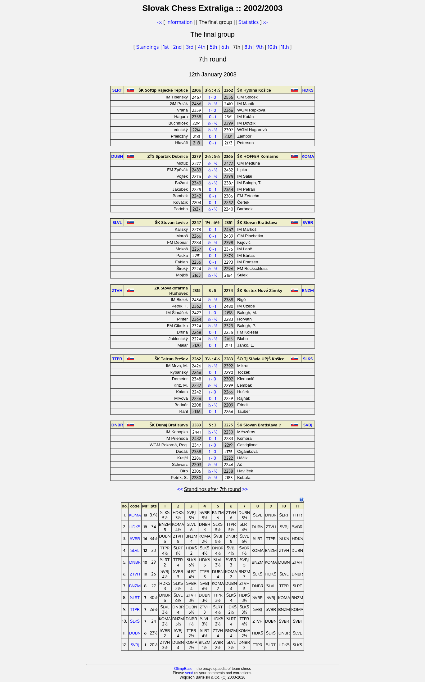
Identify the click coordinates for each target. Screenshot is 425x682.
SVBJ (134, 644)
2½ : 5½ (212, 156)
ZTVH (135, 573)
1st (166, 47)
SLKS (135, 621)
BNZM (135, 585)
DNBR (135, 562)
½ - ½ (213, 103)
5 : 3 (212, 424)
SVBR (135, 538)
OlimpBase (183, 668)
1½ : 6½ (213, 222)
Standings (147, 47)
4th (202, 47)
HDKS (135, 526)
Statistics (248, 22)
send (189, 673)
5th (214, 47)
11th (285, 47)
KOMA (135, 514)
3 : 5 (212, 290)
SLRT (135, 597)
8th (249, 47)
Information (179, 22)
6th (225, 47)
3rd (190, 47)
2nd (178, 47)
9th (260, 47)
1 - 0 (212, 97)
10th (273, 47)
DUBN (135, 632)
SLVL (134, 550)
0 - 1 (212, 116)
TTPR (135, 609)
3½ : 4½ (212, 90)
